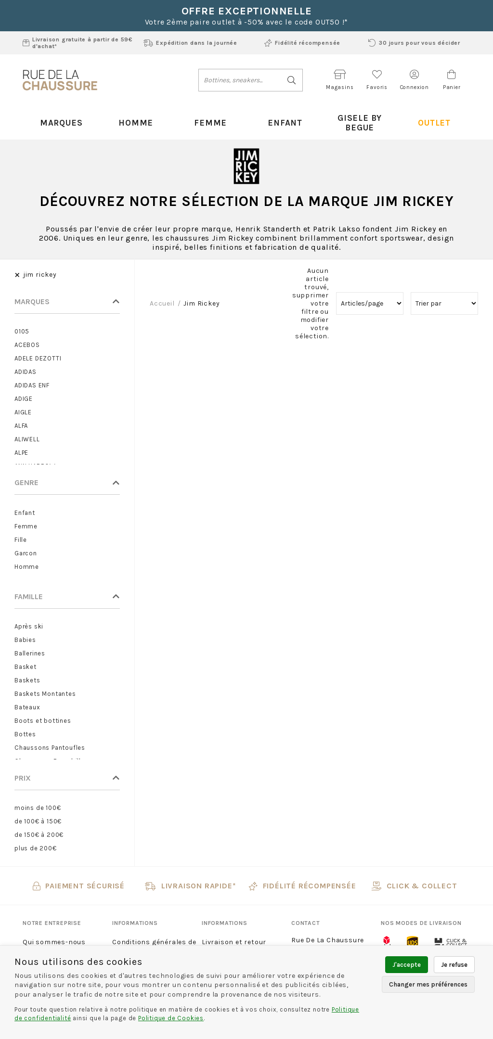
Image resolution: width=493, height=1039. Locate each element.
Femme (209, 117)
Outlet (433, 117)
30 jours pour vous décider (414, 43)
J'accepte (406, 964)
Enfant (284, 117)
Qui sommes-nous (54, 933)
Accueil (162, 294)
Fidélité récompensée (302, 43)
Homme (134, 117)
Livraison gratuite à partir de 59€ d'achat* (78, 43)
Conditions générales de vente (154, 939)
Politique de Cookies (171, 1018)
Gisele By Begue (358, 117)
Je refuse (454, 964)
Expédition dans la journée (190, 43)
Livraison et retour (234, 933)
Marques (60, 117)
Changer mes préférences (428, 984)
